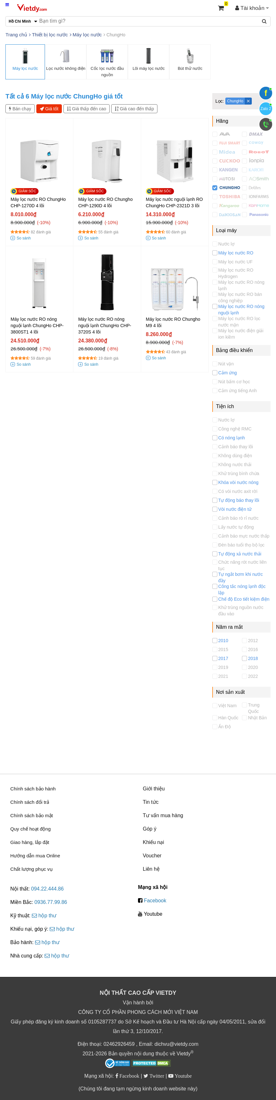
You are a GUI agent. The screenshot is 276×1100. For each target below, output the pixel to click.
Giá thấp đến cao (86, 108)
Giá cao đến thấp (134, 108)
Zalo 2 (265, 108)
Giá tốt (49, 108)
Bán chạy (20, 108)
